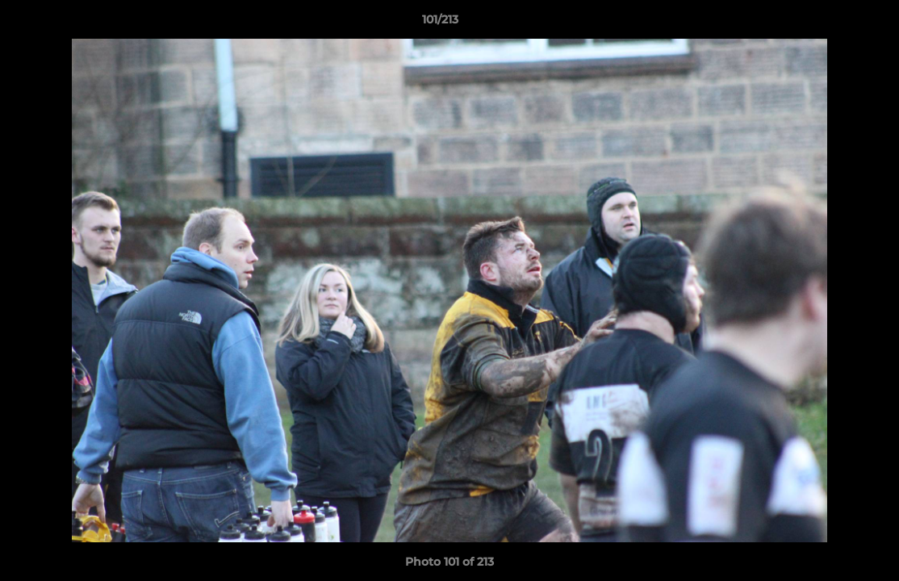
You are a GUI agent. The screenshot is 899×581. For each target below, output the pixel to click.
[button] (831, 23)
